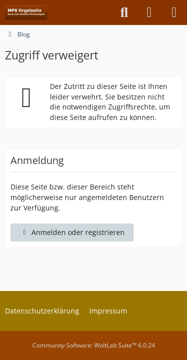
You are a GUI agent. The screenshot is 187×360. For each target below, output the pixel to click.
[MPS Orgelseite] (26, 12)
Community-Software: (93, 345)
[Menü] (174, 12)
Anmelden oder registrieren (72, 232)
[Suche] (124, 12)
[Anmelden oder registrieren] (149, 12)
